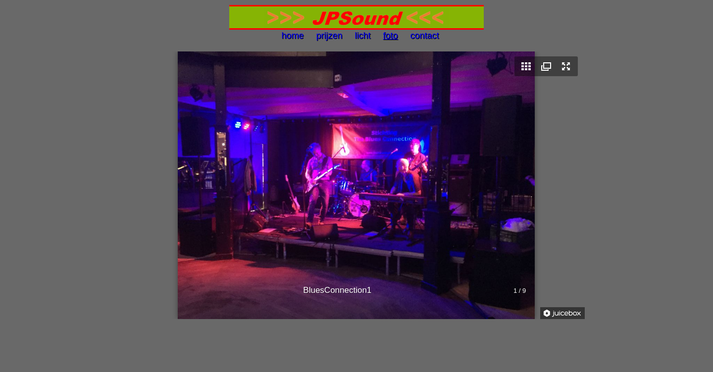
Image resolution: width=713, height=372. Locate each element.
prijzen (327, 36)
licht (361, 36)
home (293, 36)
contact (423, 36)
